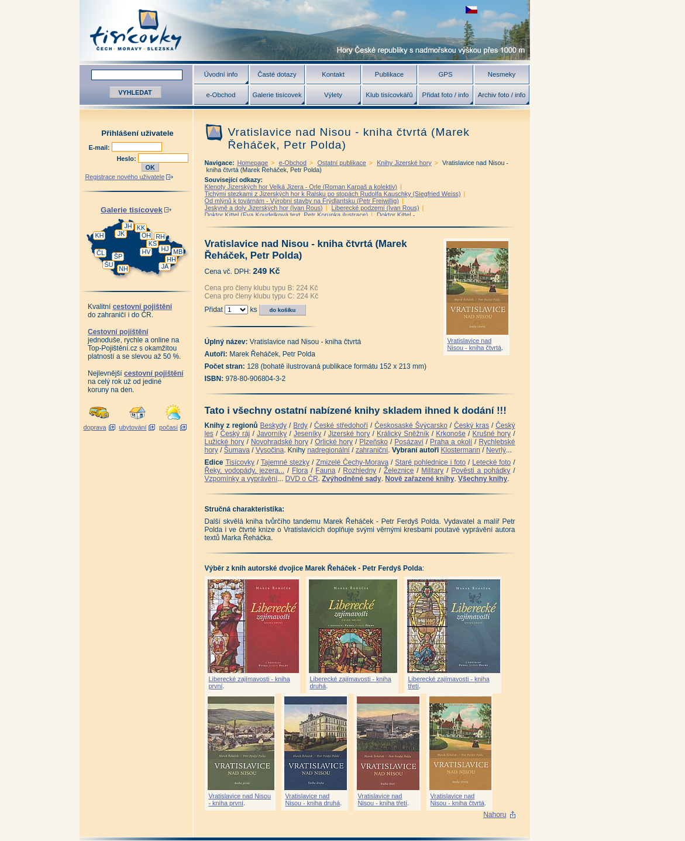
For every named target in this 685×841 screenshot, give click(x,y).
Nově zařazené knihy (419, 479)
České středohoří (341, 425)
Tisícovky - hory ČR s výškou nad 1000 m (305, 30)
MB (178, 251)
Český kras (471, 425)
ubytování (133, 427)
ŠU (109, 264)
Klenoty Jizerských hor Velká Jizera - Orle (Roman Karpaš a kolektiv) (301, 186)
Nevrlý (496, 450)
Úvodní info (221, 74)
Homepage (253, 162)
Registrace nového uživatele (125, 176)
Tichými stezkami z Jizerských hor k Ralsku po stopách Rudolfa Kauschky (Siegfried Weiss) (333, 193)
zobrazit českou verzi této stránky (471, 9)
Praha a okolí (451, 442)
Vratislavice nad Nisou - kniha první (240, 799)
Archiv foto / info (502, 94)
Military (432, 470)
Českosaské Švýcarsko (411, 425)
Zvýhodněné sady (351, 479)
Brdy (300, 425)
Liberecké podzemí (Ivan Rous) (375, 207)
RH (160, 236)
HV (146, 251)
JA (165, 266)
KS (153, 243)
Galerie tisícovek (276, 94)
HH (171, 259)
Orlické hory (334, 442)
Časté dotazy (276, 74)
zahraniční (372, 450)
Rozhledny (359, 470)
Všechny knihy (482, 479)
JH (128, 225)
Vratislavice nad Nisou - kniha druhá (312, 799)
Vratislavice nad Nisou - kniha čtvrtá (474, 344)
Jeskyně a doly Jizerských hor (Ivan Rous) (264, 207)
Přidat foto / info (445, 94)
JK (121, 233)
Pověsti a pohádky (480, 470)
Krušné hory (491, 434)
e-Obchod (220, 94)
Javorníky (272, 434)
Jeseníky (307, 434)
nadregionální (328, 450)
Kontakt (333, 74)
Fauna (325, 470)
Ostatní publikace (341, 162)
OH (146, 235)
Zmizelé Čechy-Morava (352, 462)
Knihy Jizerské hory (404, 162)
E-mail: (100, 147)
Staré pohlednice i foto (430, 462)
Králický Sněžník (403, 434)
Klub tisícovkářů (389, 94)
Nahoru (494, 815)
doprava (94, 427)
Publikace (389, 74)
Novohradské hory (279, 442)
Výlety (333, 94)
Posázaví (408, 442)
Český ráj (235, 434)
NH (123, 268)
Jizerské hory (349, 434)
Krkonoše (451, 434)
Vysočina (270, 450)
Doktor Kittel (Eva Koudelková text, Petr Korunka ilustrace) (287, 214)
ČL (101, 252)
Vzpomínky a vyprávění (241, 479)
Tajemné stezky (285, 462)
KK (141, 227)
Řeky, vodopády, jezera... (245, 470)
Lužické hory (225, 442)
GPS (445, 74)
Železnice (399, 470)
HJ (164, 248)
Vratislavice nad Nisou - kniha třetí (383, 799)
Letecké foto (491, 462)
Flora (300, 470)
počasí (168, 427)
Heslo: (127, 158)
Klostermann (460, 450)
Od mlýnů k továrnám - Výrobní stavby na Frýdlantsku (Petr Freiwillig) (302, 200)
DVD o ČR (301, 479)
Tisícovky (239, 462)
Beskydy (273, 425)
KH (99, 235)
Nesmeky (501, 74)
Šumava (237, 450)
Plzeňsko (373, 442)
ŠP (118, 256)
